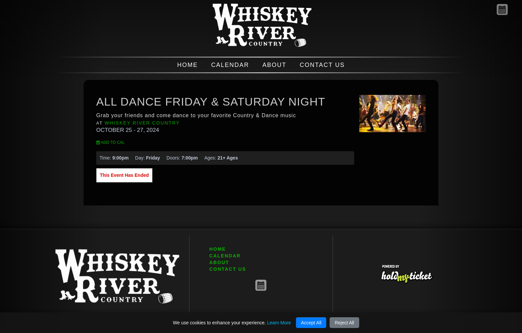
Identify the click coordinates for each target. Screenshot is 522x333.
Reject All (344, 322)
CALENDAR (230, 65)
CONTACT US (322, 65)
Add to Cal (110, 142)
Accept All (311, 322)
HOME (187, 65)
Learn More (279, 322)
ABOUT (274, 65)
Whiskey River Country (142, 123)
